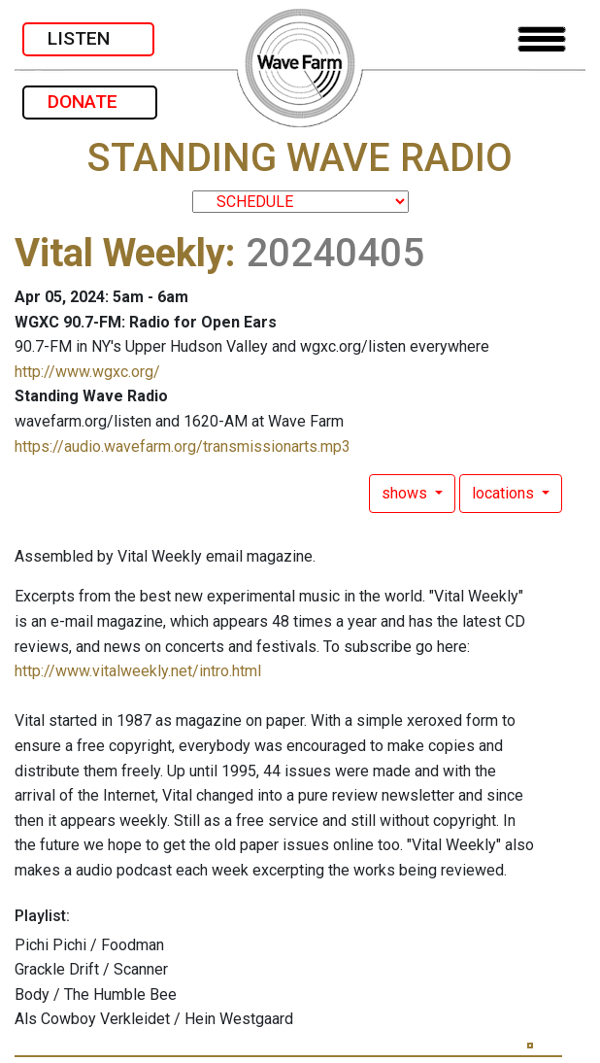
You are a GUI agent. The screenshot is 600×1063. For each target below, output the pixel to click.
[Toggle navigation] (542, 39)
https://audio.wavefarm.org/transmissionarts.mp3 (182, 446)
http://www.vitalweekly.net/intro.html (138, 671)
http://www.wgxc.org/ (87, 371)
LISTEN (88, 38)
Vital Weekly (120, 253)
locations (505, 493)
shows (406, 493)
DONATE (90, 101)
